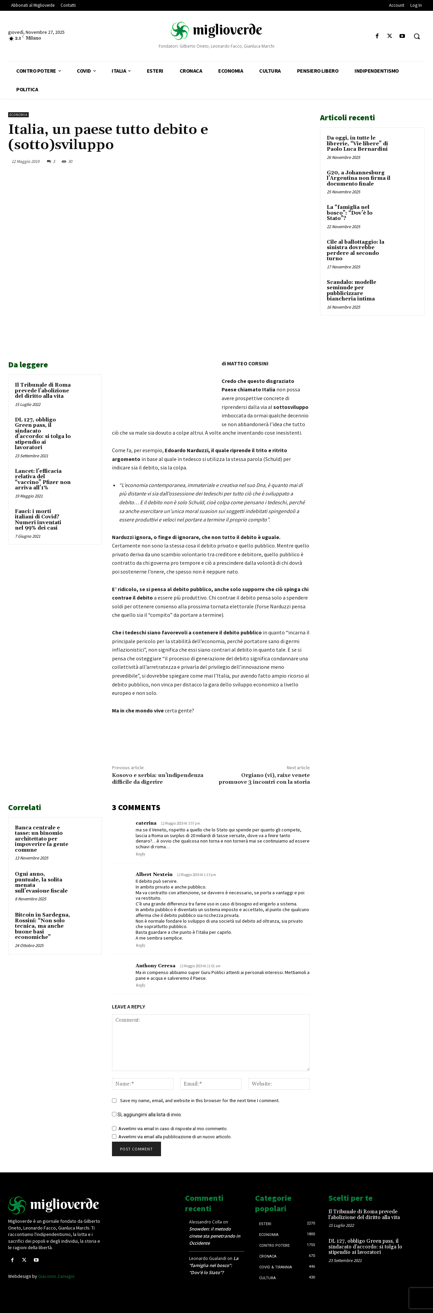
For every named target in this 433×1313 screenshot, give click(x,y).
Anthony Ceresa (156, 966)
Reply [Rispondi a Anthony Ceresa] (140, 985)
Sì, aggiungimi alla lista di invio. (147, 1114)
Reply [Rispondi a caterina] (140, 854)
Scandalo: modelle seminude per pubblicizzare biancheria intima (351, 290)
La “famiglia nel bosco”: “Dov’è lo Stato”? (349, 213)
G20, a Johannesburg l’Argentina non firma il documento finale (358, 178)
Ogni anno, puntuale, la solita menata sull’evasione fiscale (41, 882)
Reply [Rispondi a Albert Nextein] (140, 945)
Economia (18, 114)
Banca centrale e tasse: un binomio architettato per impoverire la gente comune (41, 839)
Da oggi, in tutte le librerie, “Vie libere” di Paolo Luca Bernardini (357, 143)
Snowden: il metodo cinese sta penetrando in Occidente (214, 1236)
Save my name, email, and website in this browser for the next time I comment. (199, 1100)
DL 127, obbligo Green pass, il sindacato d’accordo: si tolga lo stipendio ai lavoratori (43, 434)
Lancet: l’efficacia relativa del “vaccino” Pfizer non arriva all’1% (43, 479)
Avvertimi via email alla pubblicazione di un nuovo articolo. (175, 1136)
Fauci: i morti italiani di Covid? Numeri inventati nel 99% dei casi (38, 520)
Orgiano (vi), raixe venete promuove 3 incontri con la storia (264, 778)
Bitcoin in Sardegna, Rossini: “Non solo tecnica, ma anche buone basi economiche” (42, 926)
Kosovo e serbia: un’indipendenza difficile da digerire (157, 778)
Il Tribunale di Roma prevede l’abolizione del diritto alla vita (43, 390)
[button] (417, 36)
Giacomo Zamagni (56, 1276)
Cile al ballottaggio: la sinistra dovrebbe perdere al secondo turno (355, 250)
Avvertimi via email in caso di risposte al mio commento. (173, 1128)
